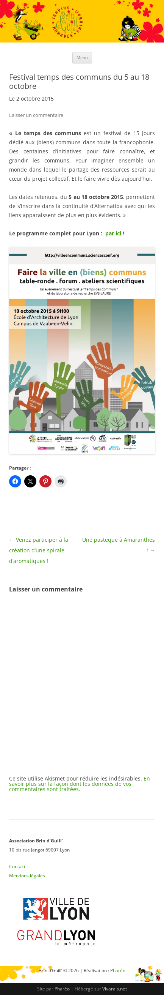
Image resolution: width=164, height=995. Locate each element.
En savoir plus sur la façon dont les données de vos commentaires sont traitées (79, 784)
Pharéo (62, 989)
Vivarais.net (114, 989)
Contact (17, 866)
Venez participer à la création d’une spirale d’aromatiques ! (38, 550)
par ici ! (114, 233)
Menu (82, 57)
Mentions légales (27, 875)
